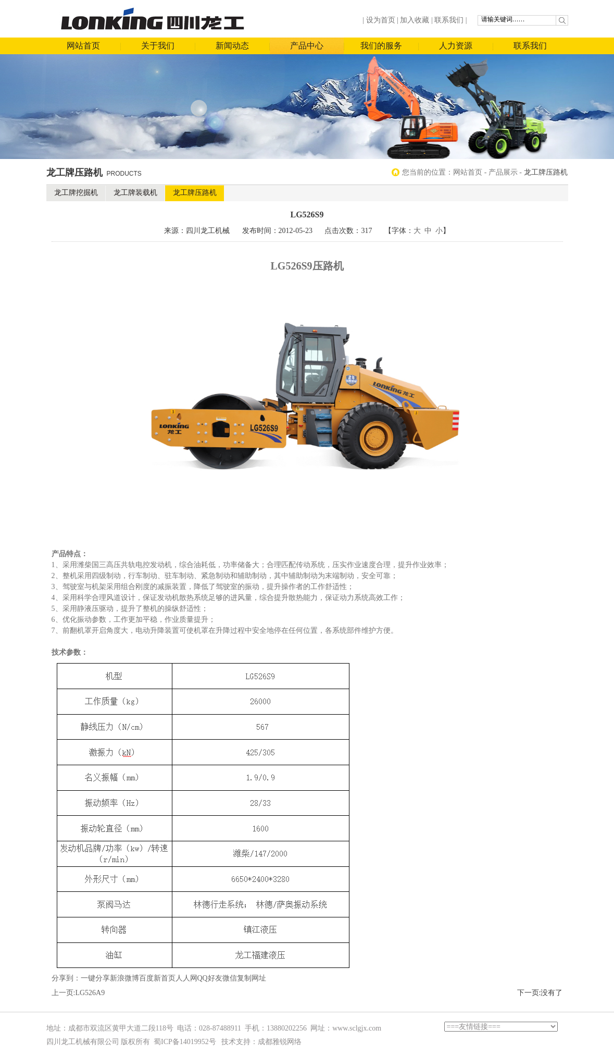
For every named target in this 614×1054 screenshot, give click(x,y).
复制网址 (251, 978)
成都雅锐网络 (280, 1042)
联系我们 (448, 20)
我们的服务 (381, 45)
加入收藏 (414, 20)
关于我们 (157, 45)
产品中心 (306, 45)
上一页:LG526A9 (78, 993)
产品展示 (503, 172)
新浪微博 (124, 978)
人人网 (186, 978)
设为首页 (380, 20)
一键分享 (95, 978)
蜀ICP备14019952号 (185, 1042)
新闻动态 (232, 45)
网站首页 (83, 45)
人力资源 (455, 45)
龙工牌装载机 (135, 193)
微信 (229, 978)
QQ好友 (209, 978)
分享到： (66, 978)
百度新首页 (157, 978)
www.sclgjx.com (356, 1028)
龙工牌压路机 (195, 193)
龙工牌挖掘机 (76, 193)
